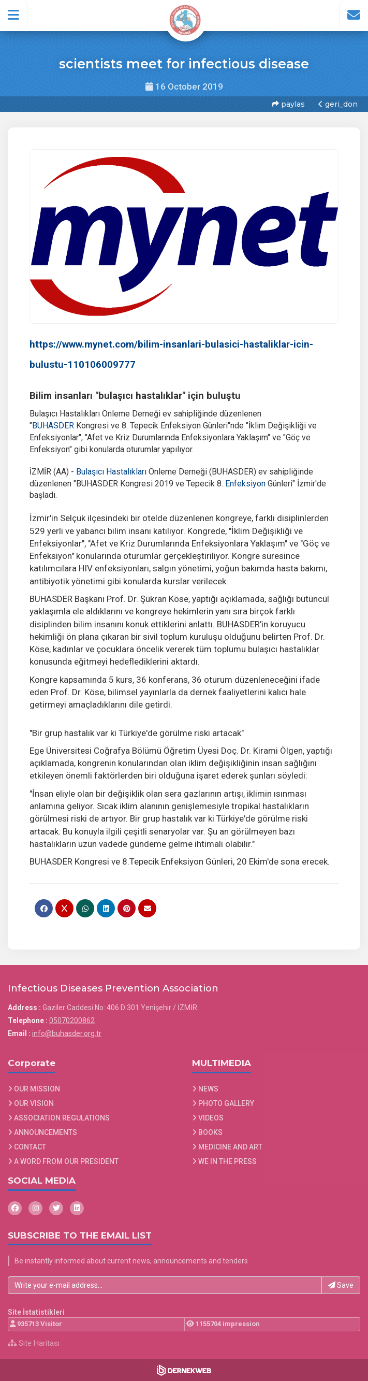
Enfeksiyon (245, 483)
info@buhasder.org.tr (66, 1033)
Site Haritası (34, 1343)
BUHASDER (53, 425)
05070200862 (72, 1020)
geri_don (338, 104)
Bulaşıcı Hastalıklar (110, 472)
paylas (288, 104)
